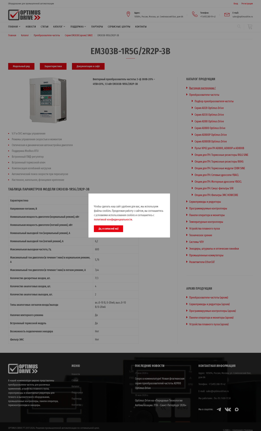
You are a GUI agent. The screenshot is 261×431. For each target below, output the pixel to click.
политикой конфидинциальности (113, 219)
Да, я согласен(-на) (108, 228)
